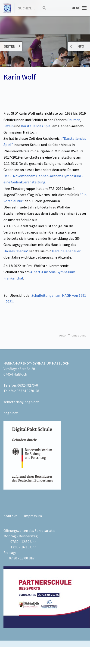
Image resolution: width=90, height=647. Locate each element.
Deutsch (73, 119)
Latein (8, 126)
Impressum (33, 515)
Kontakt (10, 515)
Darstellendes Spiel (36, 126)
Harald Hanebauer (66, 251)
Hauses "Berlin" (15, 251)
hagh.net (10, 412)
